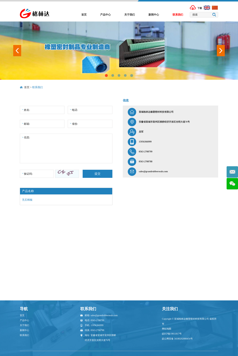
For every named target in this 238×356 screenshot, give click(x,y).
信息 (126, 100)
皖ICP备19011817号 (172, 334)
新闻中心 (153, 14)
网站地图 (166, 329)
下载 (199, 8)
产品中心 (105, 14)
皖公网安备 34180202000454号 (177, 338)
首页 (84, 14)
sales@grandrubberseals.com (153, 171)
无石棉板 (27, 199)
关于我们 (129, 14)
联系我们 (178, 14)
